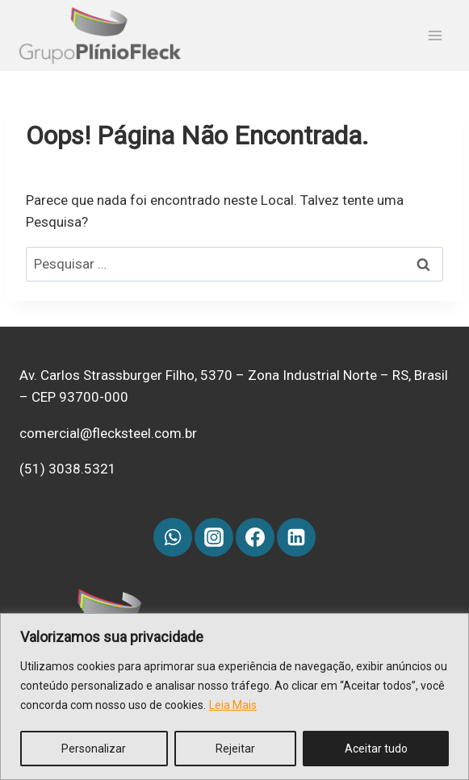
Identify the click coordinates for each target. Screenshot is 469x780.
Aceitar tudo (376, 748)
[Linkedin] (296, 537)
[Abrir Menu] (435, 35)
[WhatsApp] (172, 537)
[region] (234, 696)
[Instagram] (214, 537)
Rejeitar (235, 748)
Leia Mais (233, 705)
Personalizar (93, 748)
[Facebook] (255, 537)
